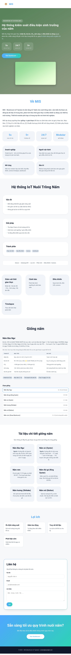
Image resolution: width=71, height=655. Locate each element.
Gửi (9, 605)
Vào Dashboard (11, 56)
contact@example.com (46, 651)
